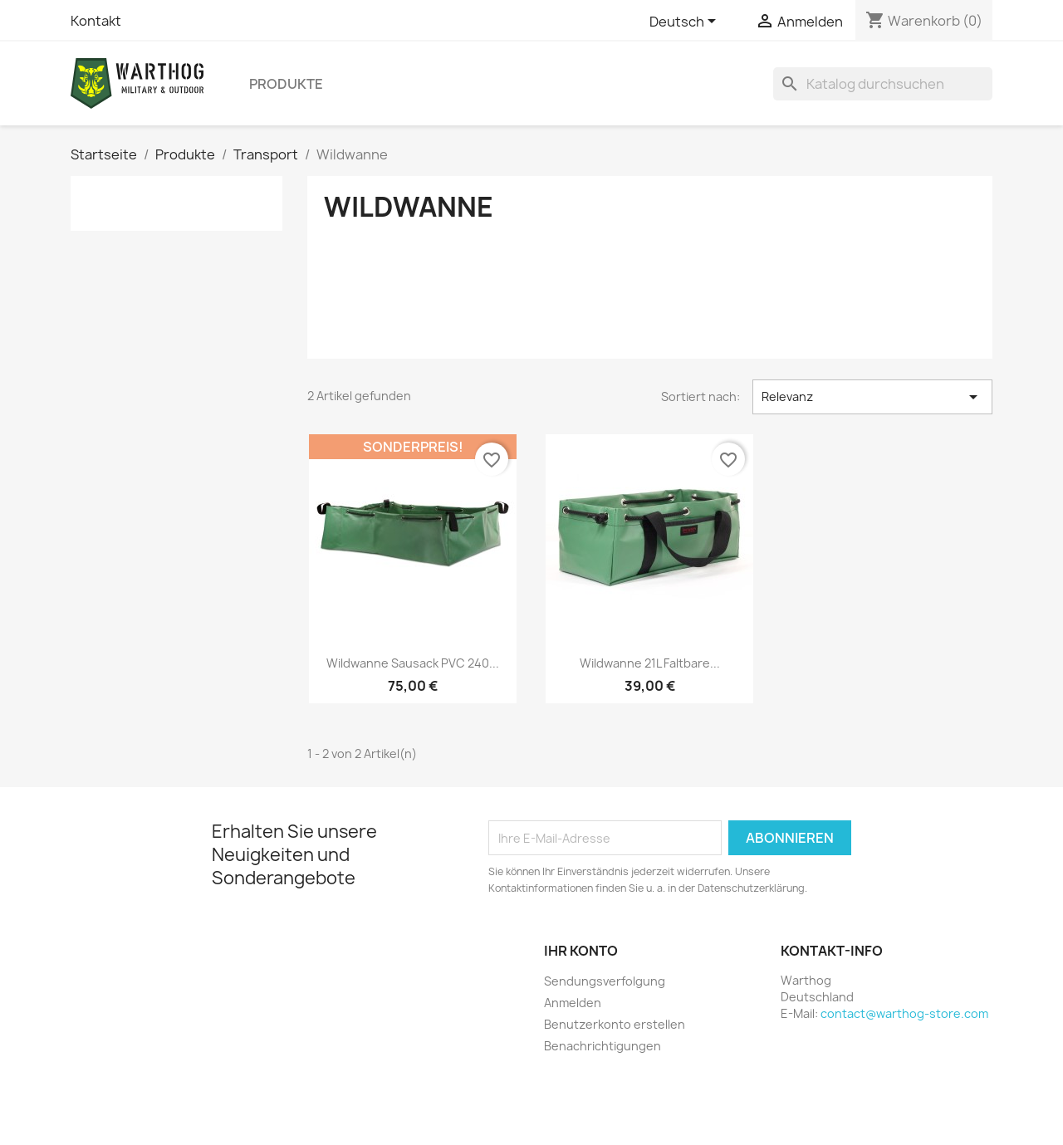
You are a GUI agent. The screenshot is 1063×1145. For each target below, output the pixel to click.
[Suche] (882, 83)
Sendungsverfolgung (604, 981)
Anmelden (572, 1002)
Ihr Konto (581, 951)
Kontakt (96, 21)
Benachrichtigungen (602, 1046)
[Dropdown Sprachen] (685, 22)
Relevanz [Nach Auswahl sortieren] (872, 397)
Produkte (286, 84)
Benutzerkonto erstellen (614, 1024)
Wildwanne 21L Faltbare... (650, 663)
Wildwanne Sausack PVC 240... (412, 663)
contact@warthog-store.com (904, 1013)
